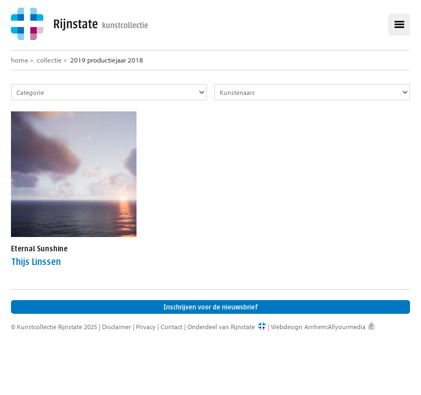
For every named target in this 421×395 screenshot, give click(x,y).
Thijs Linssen (36, 262)
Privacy (146, 327)
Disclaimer (116, 327)
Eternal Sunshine (39, 249)
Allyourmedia (347, 327)
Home (20, 59)
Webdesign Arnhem (299, 327)
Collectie (49, 59)
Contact (172, 327)
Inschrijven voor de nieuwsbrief (210, 307)
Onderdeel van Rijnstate (221, 327)
